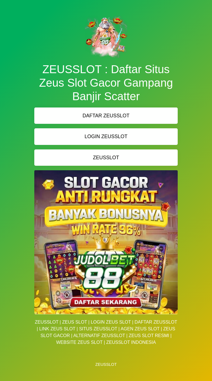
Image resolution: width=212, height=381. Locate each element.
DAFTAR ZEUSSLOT (106, 115)
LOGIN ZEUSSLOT (106, 136)
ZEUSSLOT (106, 157)
